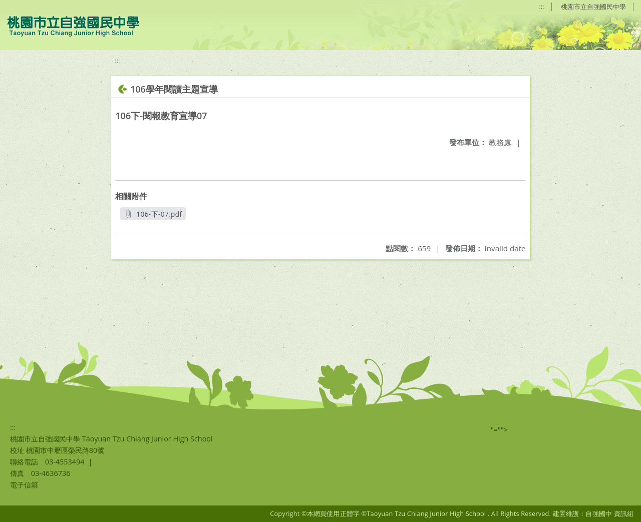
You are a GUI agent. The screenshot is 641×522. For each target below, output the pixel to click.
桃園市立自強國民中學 (593, 6)
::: (541, 6)
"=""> (499, 429)
